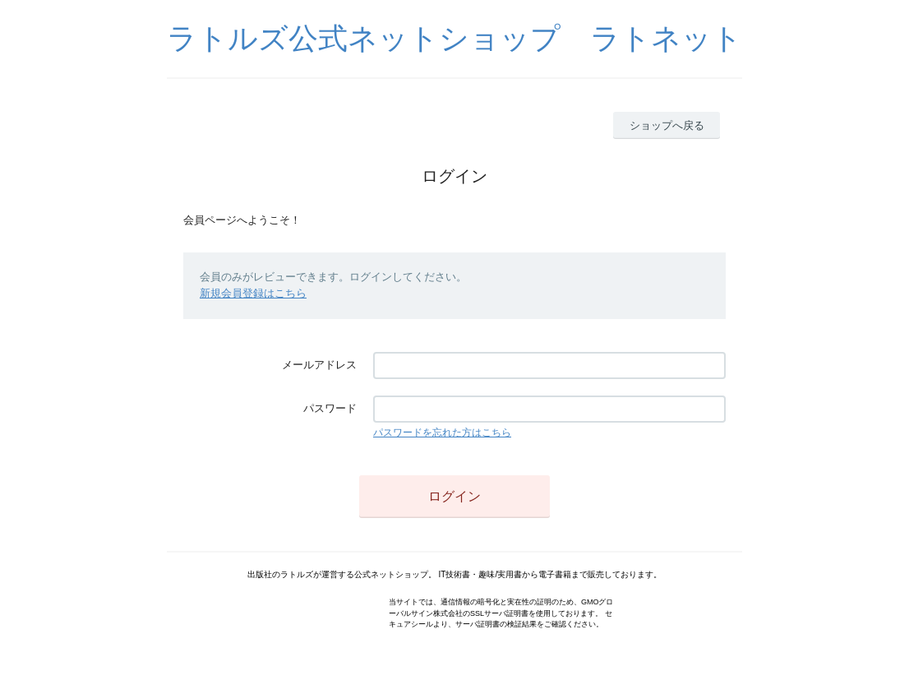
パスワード (330, 408)
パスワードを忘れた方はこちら (442, 432)
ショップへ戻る (667, 125)
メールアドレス (319, 365)
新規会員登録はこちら (253, 293)
